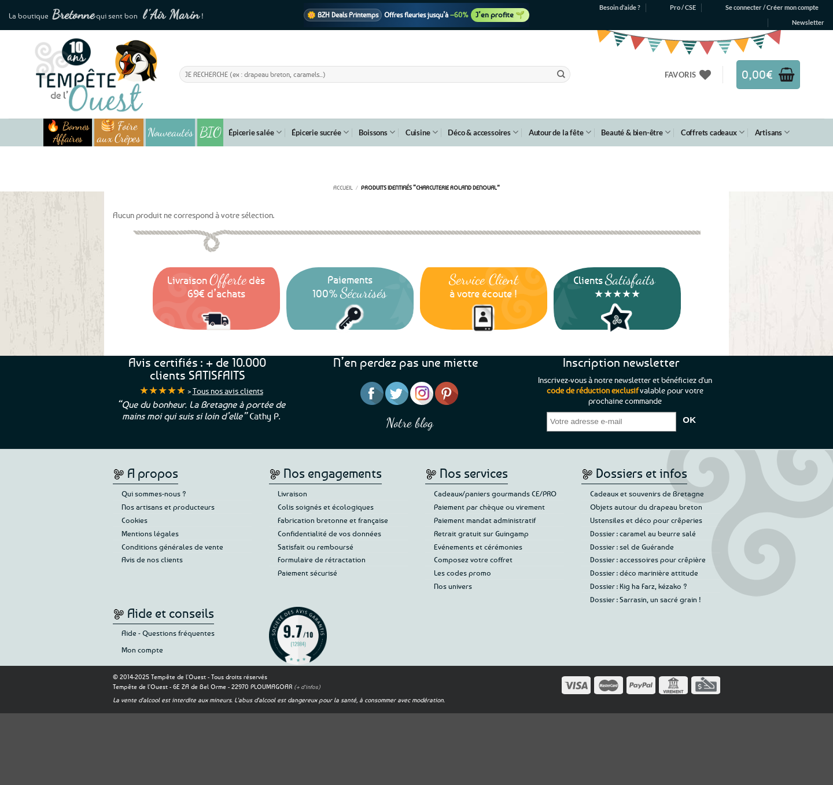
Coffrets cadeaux (712, 132)
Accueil (343, 187)
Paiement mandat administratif (485, 520)
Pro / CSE (683, 7)
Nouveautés (170, 132)
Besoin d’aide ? (619, 7)
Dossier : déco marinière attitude (644, 572)
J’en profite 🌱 (500, 14)
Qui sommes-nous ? (153, 493)
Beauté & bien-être (635, 132)
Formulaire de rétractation (322, 559)
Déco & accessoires (483, 132)
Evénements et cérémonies (478, 546)
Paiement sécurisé (307, 572)
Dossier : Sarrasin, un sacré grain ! (645, 599)
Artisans (772, 132)
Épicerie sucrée (320, 132)
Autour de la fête (560, 132)
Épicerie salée (254, 132)
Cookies (134, 520)
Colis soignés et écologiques (326, 506)
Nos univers (453, 586)
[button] (772, 7)
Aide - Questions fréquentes (168, 632)
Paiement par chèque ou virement (489, 506)
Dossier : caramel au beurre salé (643, 533)
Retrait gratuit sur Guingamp (481, 533)
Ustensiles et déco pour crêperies (646, 520)
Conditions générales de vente (172, 546)
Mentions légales (150, 533)
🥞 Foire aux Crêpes (119, 132)
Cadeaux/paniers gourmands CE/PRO (495, 493)
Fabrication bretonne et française (333, 520)
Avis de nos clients (152, 559)
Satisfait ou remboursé (315, 546)
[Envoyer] (561, 74)
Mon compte (142, 649)
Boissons (377, 132)
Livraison (292, 493)
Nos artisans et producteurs (168, 506)
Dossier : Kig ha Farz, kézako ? (638, 586)
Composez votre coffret (473, 559)
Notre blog (409, 422)
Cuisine (422, 132)
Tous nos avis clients (228, 391)
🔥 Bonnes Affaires (68, 132)
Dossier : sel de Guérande (632, 546)
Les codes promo (462, 572)
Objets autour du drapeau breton (646, 506)
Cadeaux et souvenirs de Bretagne (647, 493)
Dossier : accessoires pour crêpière (648, 559)
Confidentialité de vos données (329, 533)
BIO (211, 132)
